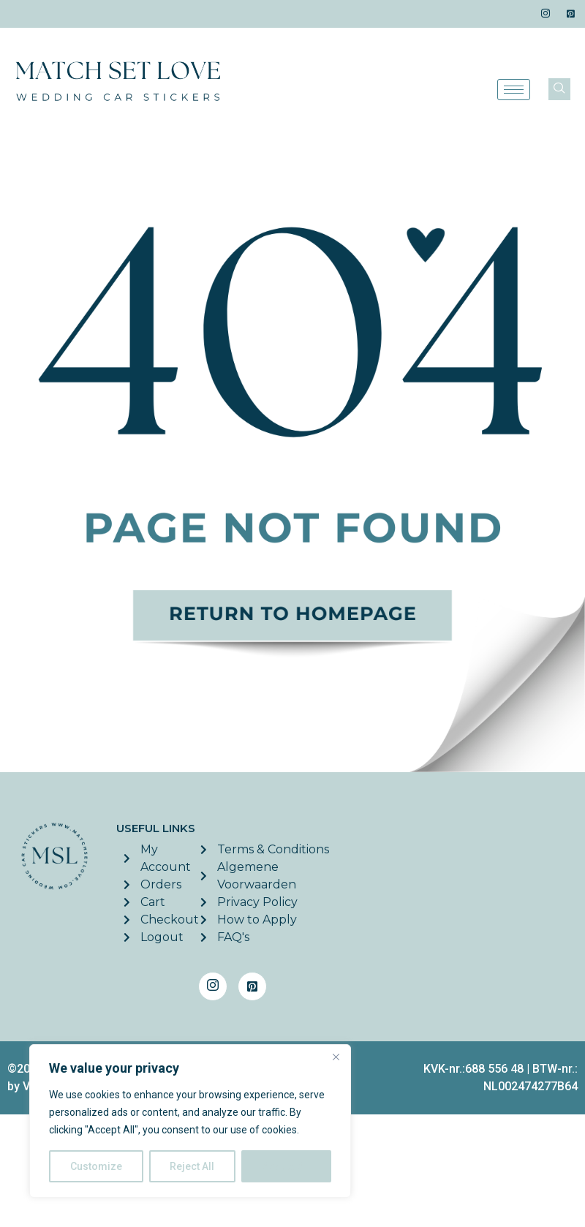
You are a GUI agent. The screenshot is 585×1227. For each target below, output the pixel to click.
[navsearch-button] (559, 89)
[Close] (335, 1056)
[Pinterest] (570, 14)
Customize (96, 1166)
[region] (190, 1121)
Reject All (192, 1166)
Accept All (286, 1166)
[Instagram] (545, 14)
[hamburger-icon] (513, 89)
